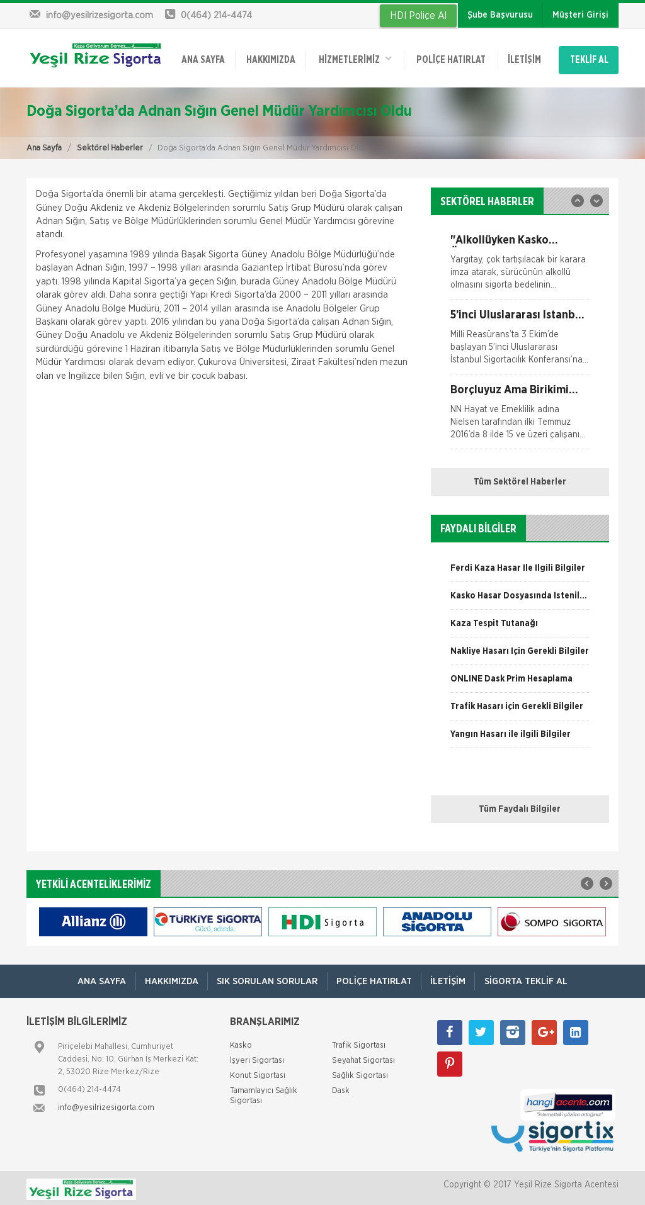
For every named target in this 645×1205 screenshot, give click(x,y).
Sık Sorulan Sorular (266, 979)
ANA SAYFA (203, 58)
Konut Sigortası (257, 1073)
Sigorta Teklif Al (528, 979)
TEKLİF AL (589, 58)
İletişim (523, 58)
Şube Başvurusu (500, 15)
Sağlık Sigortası (360, 1073)
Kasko (241, 1043)
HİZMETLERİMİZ (354, 58)
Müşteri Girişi (580, 15)
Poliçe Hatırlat (450, 58)
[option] (520, 264)
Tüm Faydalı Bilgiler (520, 806)
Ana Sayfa (44, 145)
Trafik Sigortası (358, 1043)
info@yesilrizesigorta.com (106, 1105)
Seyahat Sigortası (363, 1058)
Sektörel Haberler (110, 145)
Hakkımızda (270, 58)
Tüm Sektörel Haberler (520, 479)
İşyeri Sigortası (257, 1058)
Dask (341, 1088)
